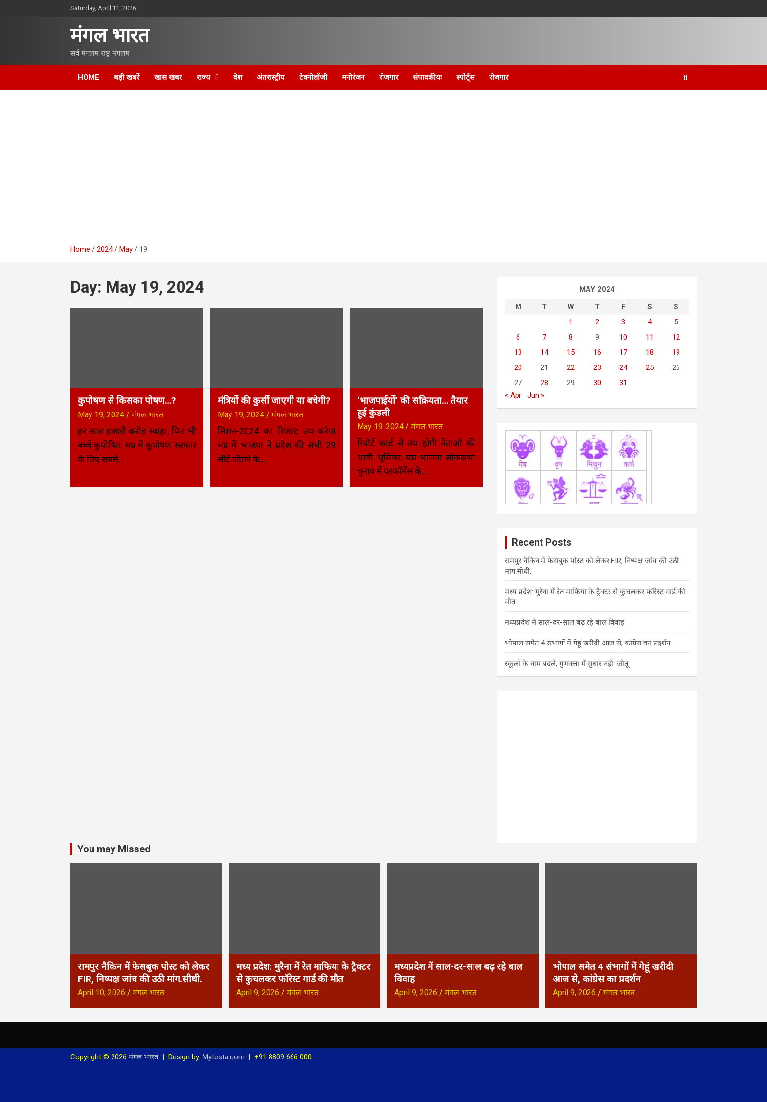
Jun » (535, 395)
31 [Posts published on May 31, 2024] (623, 382)
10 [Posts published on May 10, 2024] (623, 337)
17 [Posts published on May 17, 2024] (623, 352)
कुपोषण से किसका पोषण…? (127, 400)
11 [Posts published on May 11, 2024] (650, 337)
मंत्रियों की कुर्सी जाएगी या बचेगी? (274, 400)
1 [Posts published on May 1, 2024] (571, 322)
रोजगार (388, 77)
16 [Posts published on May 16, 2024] (597, 352)
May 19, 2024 (101, 414)
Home (88, 77)
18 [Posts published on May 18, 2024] (650, 352)
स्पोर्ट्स (465, 77)
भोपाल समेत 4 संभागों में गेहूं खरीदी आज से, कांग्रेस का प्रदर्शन (587, 643)
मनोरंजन (353, 77)
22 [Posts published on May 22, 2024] (571, 367)
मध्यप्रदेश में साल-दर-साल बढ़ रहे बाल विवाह (564, 622)
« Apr (513, 395)
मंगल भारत (109, 35)
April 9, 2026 (257, 992)
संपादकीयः (427, 77)
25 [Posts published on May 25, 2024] (650, 367)
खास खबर (168, 77)
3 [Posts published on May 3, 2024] (623, 322)
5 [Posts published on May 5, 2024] (676, 322)
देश (237, 77)
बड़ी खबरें (126, 77)
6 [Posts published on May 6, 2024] (518, 337)
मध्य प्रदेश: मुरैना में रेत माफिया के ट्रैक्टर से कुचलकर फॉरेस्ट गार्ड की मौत (303, 973)
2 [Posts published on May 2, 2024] (597, 322)
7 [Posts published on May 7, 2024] (544, 337)
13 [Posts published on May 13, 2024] (518, 352)
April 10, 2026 (101, 992)
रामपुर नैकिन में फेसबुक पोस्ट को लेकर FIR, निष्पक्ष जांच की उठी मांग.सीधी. (143, 973)
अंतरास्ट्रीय (271, 77)
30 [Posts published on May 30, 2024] (597, 382)
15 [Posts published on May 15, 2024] (571, 352)
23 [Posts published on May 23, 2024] (597, 367)
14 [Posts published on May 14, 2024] (544, 352)
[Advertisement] (383, 170)
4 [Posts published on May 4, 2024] (650, 322)
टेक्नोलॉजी (313, 77)
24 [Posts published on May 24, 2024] (623, 367)
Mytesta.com (224, 1057)
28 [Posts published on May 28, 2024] (544, 382)
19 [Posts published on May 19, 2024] (676, 352)
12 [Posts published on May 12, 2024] (676, 337)
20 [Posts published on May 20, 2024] (518, 367)
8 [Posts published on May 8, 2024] (571, 337)
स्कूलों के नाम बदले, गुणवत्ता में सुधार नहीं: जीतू (567, 663)
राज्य (203, 77)
